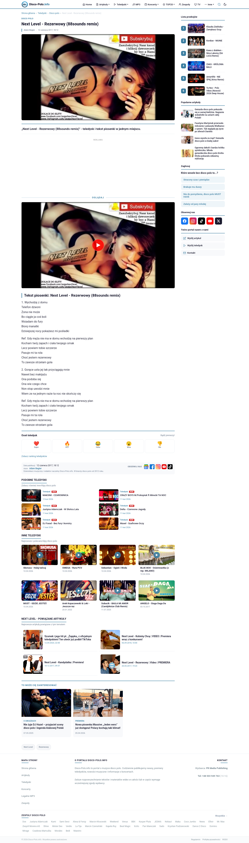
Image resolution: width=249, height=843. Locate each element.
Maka (178, 821)
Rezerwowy (44, 747)
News (202, 821)
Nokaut (168, 821)
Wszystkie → (221, 816)
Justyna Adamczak (39, 821)
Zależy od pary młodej (195, 204)
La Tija (78, 826)
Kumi (53, 821)
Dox (24, 821)
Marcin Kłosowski (98, 821)
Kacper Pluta (145, 821)
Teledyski (121, 4)
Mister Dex (57, 826)
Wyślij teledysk (193, 245)
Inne (209, 4)
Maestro (77, 831)
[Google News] (146, 466)
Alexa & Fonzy (79, 821)
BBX (133, 821)
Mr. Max (220, 821)
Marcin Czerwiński (93, 826)
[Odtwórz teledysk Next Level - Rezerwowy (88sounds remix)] (98, 245)
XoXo (136, 826)
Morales (58, 831)
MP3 (136, 4)
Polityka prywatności (211, 839)
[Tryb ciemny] (225, 4)
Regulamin (195, 839)
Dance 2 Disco (199, 826)
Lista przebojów (189, 17)
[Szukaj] (219, 4)
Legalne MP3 (28, 796)
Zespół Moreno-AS (31, 826)
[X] (218, 221)
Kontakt (189, 253)
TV (197, 4)
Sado (161, 826)
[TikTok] (170, 466)
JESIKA (157, 821)
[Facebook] (152, 466)
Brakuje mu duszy (193, 187)
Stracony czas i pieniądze (196, 179)
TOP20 (169, 4)
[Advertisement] (98, 166)
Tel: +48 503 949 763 (213, 776)
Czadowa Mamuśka (41, 831)
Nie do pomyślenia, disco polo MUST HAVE (202, 195)
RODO (224, 839)
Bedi (68, 831)
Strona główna (28, 13)
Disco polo (54, 13)
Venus (125, 821)
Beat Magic (125, 826)
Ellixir (211, 821)
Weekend (114, 821)
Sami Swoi (64, 821)
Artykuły (102, 4)
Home (87, 4)
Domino (213, 826)
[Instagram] (158, 466)
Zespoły (184, 4)
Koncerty (151, 4)
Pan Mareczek (149, 826)
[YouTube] (164, 466)
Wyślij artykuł (192, 238)
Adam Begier (29, 30)
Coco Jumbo (190, 821)
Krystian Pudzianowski (178, 826)
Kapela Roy (111, 826)
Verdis (69, 826)
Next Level (28, 747)
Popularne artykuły (191, 102)
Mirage (26, 831)
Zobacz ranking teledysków (34, 456)
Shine (46, 826)
